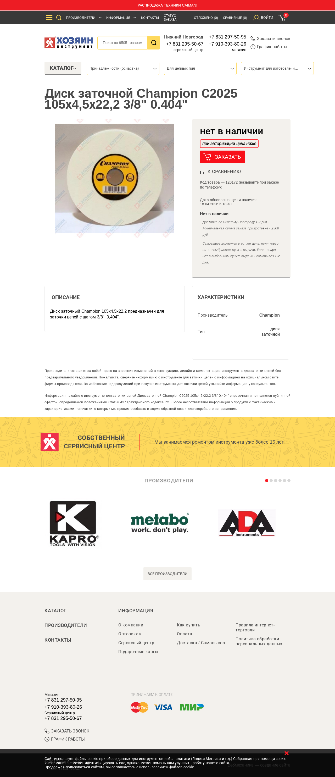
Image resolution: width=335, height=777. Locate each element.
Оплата (184, 634)
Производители (80, 18)
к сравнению (224, 171)
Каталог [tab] (63, 68)
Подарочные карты (138, 651)
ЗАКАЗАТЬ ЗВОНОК (66, 731)
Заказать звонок (270, 38)
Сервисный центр (136, 643)
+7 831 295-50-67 (185, 44)
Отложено (206, 18)
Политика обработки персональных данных (259, 641)
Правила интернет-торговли (255, 627)
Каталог (55, 610)
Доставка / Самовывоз (201, 643)
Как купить (188, 625)
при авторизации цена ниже (229, 143)
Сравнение (235, 18)
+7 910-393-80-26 (227, 44)
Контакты (150, 18)
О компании (130, 625)
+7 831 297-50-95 (227, 37)
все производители (168, 574)
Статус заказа (170, 17)
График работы (268, 46)
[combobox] (123, 68)
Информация (118, 18)
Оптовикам (130, 634)
